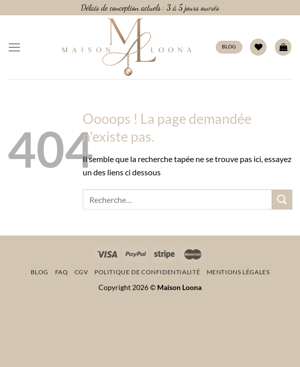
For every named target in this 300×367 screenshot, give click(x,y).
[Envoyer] (282, 199)
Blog (39, 272)
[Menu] (14, 47)
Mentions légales (238, 272)
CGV (81, 272)
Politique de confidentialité (147, 272)
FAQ (61, 272)
